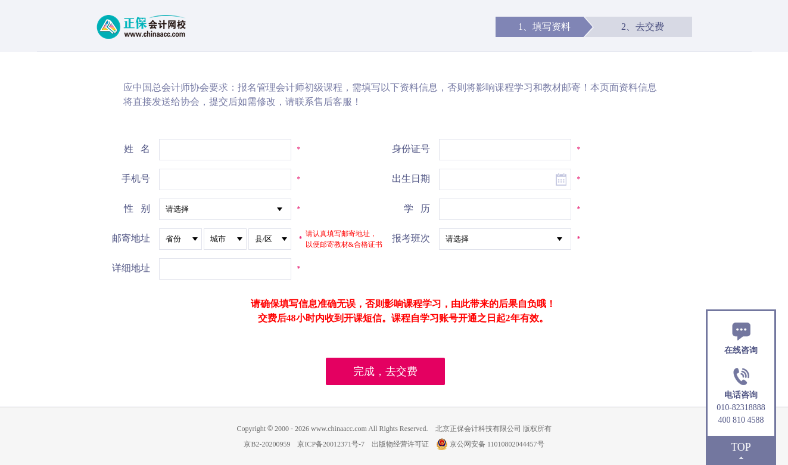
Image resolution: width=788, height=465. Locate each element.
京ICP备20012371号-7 (331, 444)
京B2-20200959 (267, 444)
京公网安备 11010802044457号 (490, 444)
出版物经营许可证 (400, 444)
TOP (741, 447)
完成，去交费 (385, 371)
